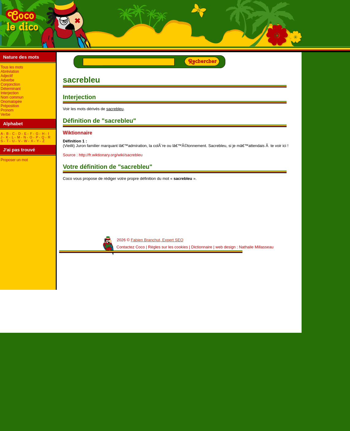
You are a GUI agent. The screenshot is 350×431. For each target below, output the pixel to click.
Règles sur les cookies (168, 247)
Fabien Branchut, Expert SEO (157, 240)
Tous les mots (12, 67)
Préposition (10, 106)
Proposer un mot (14, 160)
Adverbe (7, 80)
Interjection (10, 93)
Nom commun (12, 97)
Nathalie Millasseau (256, 247)
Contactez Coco (130, 247)
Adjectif (7, 76)
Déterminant (11, 89)
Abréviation (10, 71)
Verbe (5, 114)
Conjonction (10, 84)
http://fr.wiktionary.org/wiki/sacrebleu (111, 155)
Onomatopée (11, 101)
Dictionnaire (201, 247)
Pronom (7, 110)
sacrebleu (115, 109)
